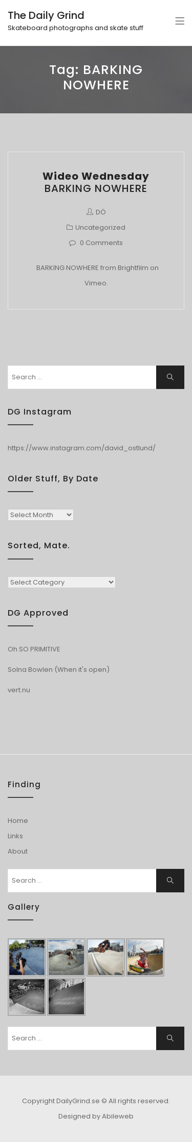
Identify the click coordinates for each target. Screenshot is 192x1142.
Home (18, 820)
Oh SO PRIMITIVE (34, 649)
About (18, 851)
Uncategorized (100, 227)
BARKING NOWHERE (96, 182)
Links (15, 836)
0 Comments (101, 243)
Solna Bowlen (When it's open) (59, 669)
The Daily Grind (46, 15)
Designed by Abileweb (96, 1116)
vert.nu (19, 690)
